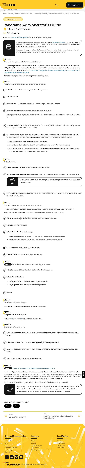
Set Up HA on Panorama (72, 13)
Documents (60, 447)
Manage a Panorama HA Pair (56, 13)
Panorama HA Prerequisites (19, 37)
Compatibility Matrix (11, 447)
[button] (83, 374)
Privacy (59, 441)
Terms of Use (61, 445)
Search (7, 443)
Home (5, 13)
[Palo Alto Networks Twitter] (17, 458)
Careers (33, 443)
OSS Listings (9, 450)
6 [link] (21, 318)
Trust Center (61, 443)
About (33, 441)
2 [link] (12, 318)
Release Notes (9, 441)
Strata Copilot (74, 5)
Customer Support (36, 445)
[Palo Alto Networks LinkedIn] (12, 458)
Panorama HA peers (58, 42)
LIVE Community (36, 447)
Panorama (10, 13)
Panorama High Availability (40, 13)
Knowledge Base (36, 450)
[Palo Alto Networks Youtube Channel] (21, 458)
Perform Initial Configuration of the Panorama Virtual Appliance (49, 70)
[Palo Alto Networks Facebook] (7, 458)
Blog (6, 445)
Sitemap (7, 452)
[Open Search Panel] (56, 5)
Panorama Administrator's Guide (23, 13)
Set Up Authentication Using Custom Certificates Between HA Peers (34, 368)
